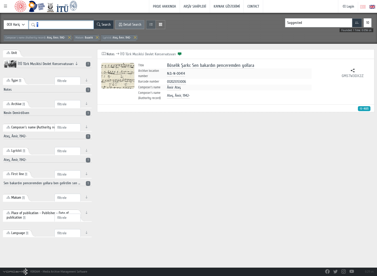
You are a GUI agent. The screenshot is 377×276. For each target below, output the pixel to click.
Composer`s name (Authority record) (149, 95)
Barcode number (148, 81)
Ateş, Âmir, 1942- (35, 37)
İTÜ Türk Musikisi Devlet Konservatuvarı (47, 64)
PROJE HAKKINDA (164, 6)
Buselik (84, 37)
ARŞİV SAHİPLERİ (195, 6)
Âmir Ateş (174, 87)
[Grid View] (160, 24)
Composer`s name (149, 87)
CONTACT (253, 6)
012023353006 (176, 81)
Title (141, 65)
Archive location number (148, 73)
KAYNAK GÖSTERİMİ (227, 6)
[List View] (151, 24)
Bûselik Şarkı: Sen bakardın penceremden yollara (210, 65)
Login (348, 6)
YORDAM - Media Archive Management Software (45, 272)
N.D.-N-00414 (176, 73)
